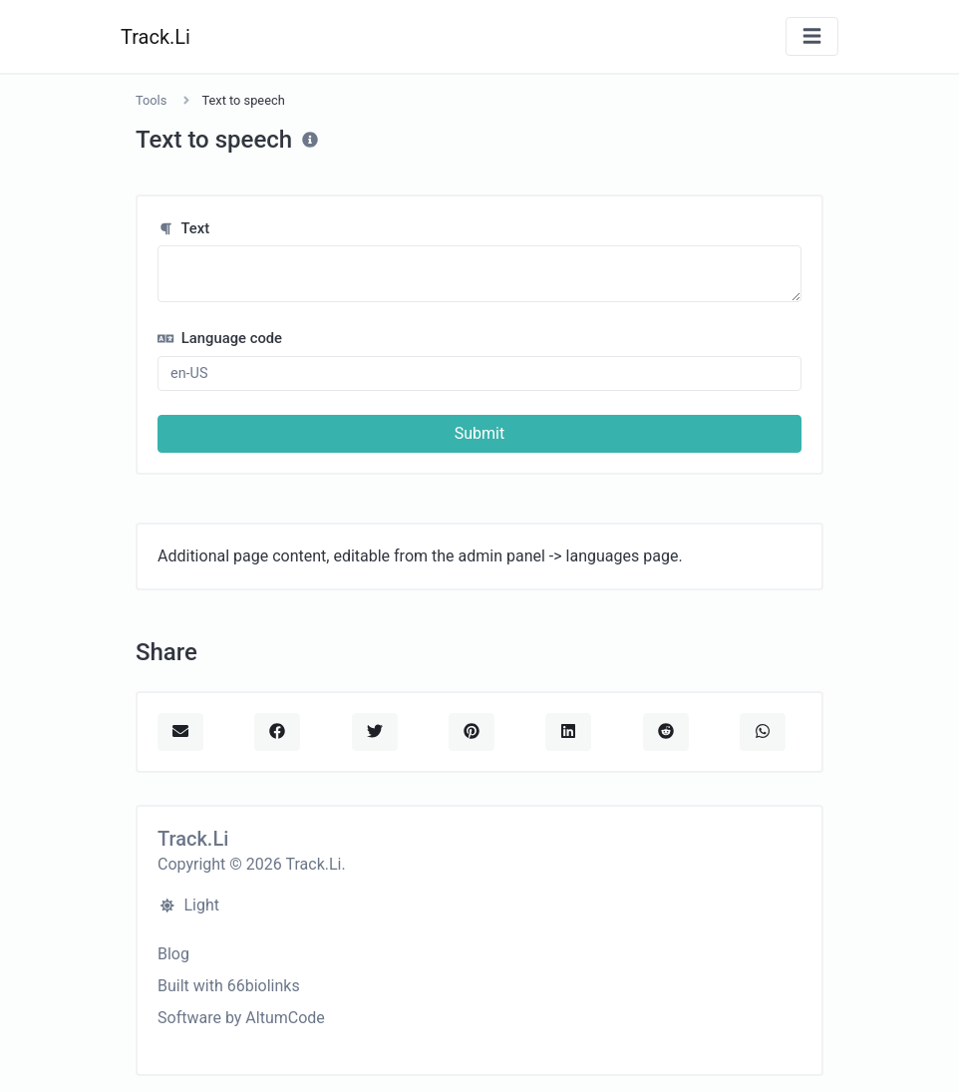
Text (183, 228)
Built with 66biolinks (229, 985)
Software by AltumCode (241, 1017)
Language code (220, 338)
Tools (151, 100)
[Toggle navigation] (812, 36)
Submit (479, 433)
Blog (173, 953)
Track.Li (155, 37)
